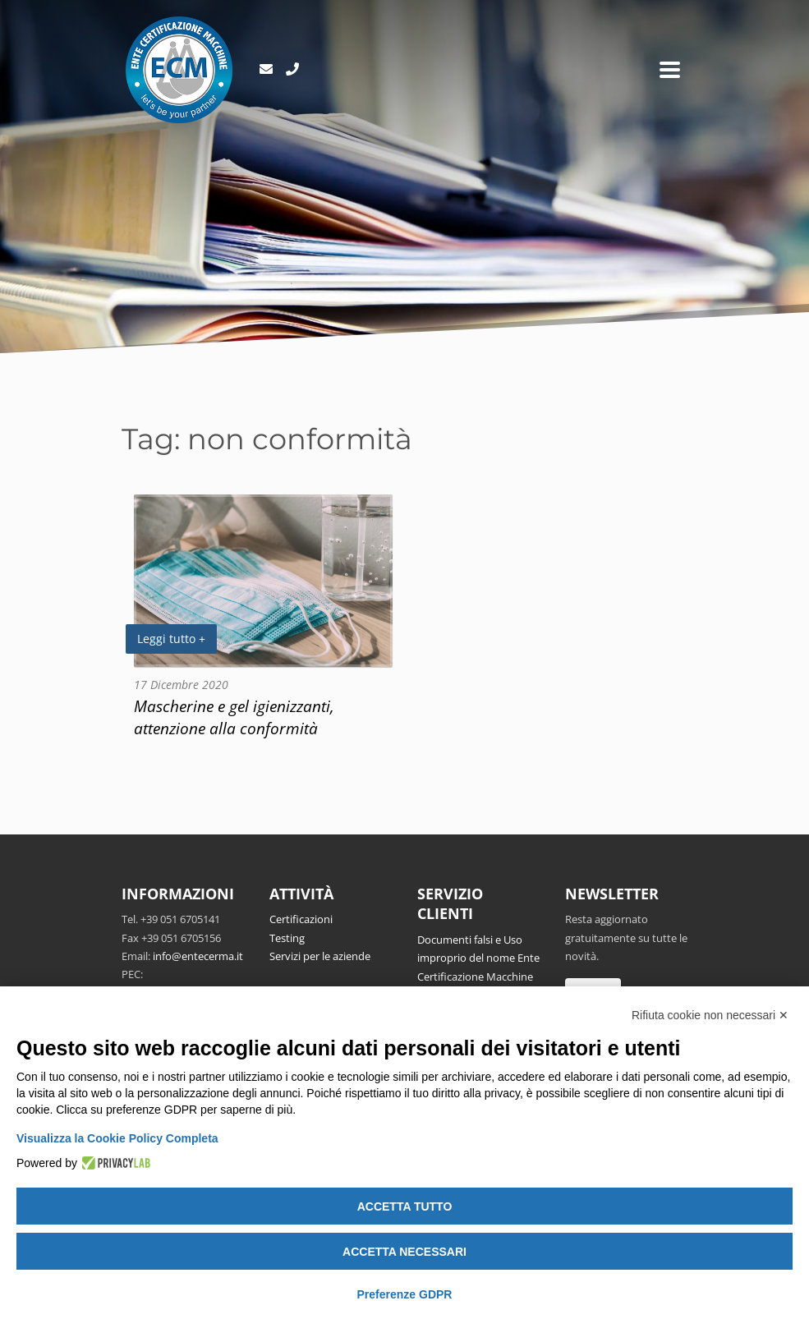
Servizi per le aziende (319, 956)
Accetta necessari (404, 1251)
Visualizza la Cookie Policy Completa (117, 1138)
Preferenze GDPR (405, 1294)
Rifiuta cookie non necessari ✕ (710, 1015)
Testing (287, 938)
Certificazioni (301, 919)
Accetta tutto (405, 1206)
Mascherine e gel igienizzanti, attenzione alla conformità (234, 717)
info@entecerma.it (198, 956)
